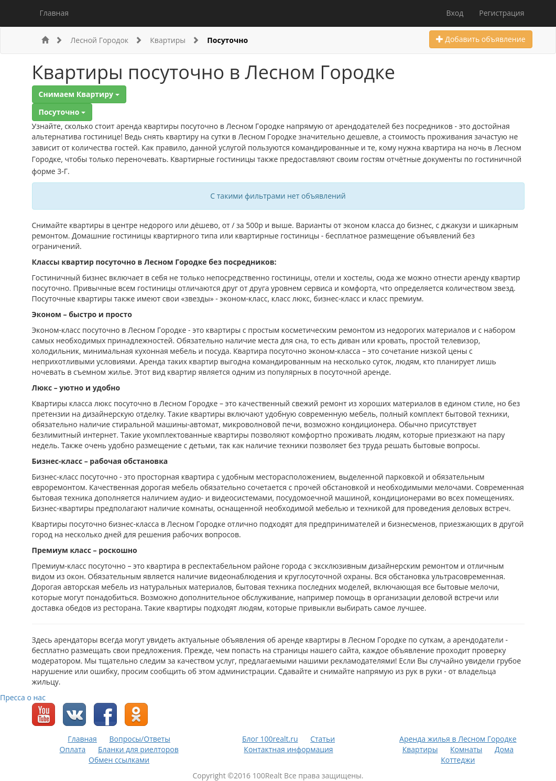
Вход (454, 13)
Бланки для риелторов (138, 749)
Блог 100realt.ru (270, 739)
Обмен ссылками (119, 760)
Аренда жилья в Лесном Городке (458, 739)
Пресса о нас (23, 697)
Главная (54, 13)
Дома (504, 749)
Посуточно (227, 40)
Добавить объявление (481, 39)
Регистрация (501, 13)
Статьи (322, 739)
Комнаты (466, 749)
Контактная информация (288, 749)
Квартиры (174, 40)
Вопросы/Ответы (140, 739)
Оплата (73, 749)
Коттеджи (458, 760)
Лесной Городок (106, 40)
